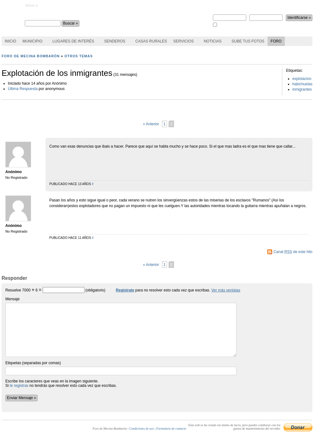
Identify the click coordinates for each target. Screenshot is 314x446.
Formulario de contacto (171, 428)
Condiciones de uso (141, 428)
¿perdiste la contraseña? (277, 5)
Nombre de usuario (229, 15)
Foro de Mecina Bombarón (57, 14)
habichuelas (302, 84)
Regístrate (221, 5)
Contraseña (266, 15)
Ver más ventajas (225, 290)
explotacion (301, 78)
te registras (19, 385)
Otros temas (78, 56)
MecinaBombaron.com (56, 5)
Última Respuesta (23, 89)
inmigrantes (302, 89)
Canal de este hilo (292, 252)
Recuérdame (226, 25)
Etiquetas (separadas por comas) (120, 368)
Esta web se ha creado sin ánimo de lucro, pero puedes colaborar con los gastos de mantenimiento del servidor (234, 426)
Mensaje (120, 327)
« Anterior (151, 124)
